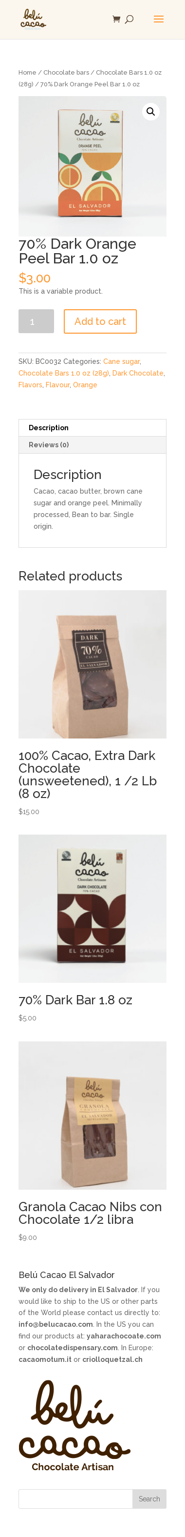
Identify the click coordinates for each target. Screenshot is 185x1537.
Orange (85, 385)
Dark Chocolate (138, 373)
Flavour (58, 385)
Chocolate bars (66, 72)
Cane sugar (121, 361)
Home (27, 72)
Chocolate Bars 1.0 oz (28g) (63, 373)
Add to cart (100, 321)
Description (49, 428)
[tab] (92, 428)
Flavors (30, 385)
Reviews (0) (49, 445)
